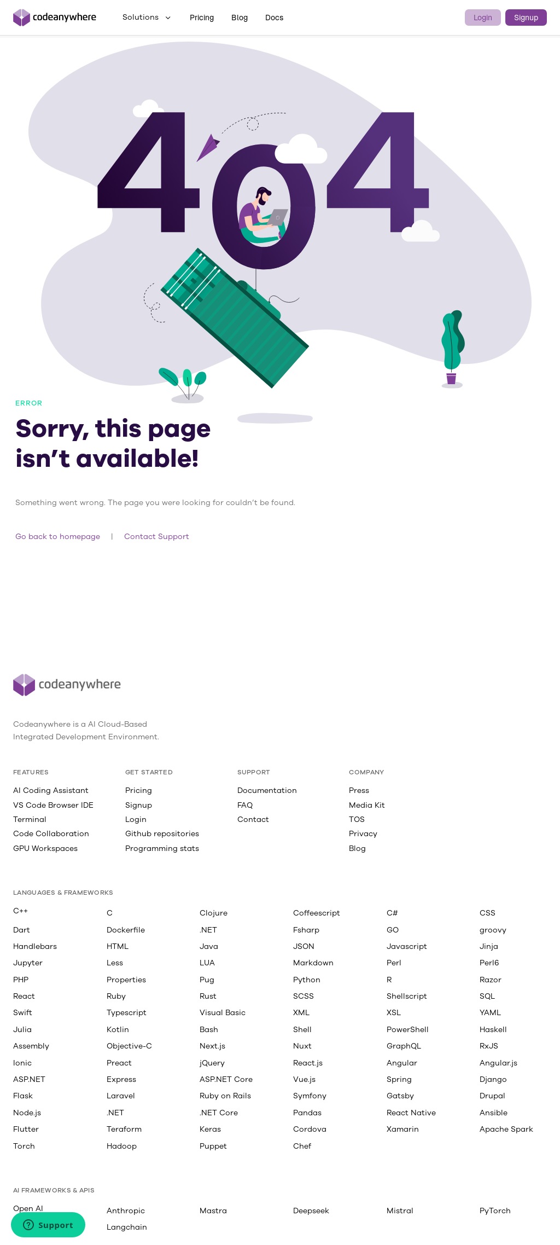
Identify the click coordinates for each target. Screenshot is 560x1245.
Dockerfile (126, 929)
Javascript (407, 946)
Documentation (267, 790)
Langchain (127, 1227)
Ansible (494, 1112)
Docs (274, 17)
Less (115, 962)
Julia (22, 1029)
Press (359, 790)
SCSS (303, 996)
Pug (207, 979)
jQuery (212, 1062)
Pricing (202, 17)
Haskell (493, 1029)
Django (493, 1079)
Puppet (213, 1146)
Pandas (307, 1112)
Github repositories (162, 833)
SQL (487, 996)
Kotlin (118, 1029)
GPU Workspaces (45, 848)
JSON (303, 946)
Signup (526, 17)
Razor (490, 979)
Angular (402, 1062)
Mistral (400, 1210)
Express (121, 1079)
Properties (126, 979)
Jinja (489, 946)
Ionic (22, 1062)
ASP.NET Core (226, 1079)
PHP (20, 979)
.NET (208, 929)
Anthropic (126, 1210)
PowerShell (408, 1029)
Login (483, 17)
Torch (24, 1146)
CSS (487, 912)
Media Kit (367, 805)
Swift (22, 1012)
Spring (399, 1079)
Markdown (313, 962)
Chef (302, 1146)
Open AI (28, 1208)
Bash (209, 1029)
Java (209, 946)
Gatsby (400, 1095)
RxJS (489, 1045)
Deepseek (311, 1210)
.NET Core (219, 1112)
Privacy (363, 833)
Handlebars (35, 946)
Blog (239, 17)
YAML (490, 1012)
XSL (394, 1012)
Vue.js (304, 1079)
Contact (253, 819)
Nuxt (302, 1045)
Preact (119, 1062)
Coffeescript (316, 912)
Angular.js (498, 1062)
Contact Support (156, 536)
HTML (118, 946)
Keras (210, 1129)
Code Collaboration (51, 833)
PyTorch (495, 1210)
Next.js (212, 1045)
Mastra (213, 1210)
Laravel (121, 1095)
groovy (493, 929)
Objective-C (129, 1045)
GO (393, 929)
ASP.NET (29, 1079)
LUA (207, 962)
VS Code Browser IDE (53, 805)
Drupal (492, 1095)
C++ (20, 910)
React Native (411, 1112)
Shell (302, 1029)
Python (306, 979)
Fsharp (306, 929)
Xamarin (403, 1129)
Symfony (309, 1095)
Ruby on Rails (225, 1095)
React (24, 996)
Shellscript (407, 996)
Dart (21, 929)
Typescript (127, 1012)
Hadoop (122, 1146)
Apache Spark (506, 1129)
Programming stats (162, 848)
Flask (23, 1095)
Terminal (29, 819)
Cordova (309, 1129)
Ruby (116, 996)
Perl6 (489, 962)
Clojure (214, 912)
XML (301, 1012)
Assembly (31, 1045)
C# (392, 912)
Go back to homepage (57, 536)
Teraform (124, 1129)
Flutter (26, 1129)
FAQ (245, 805)
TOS (357, 819)
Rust (208, 996)
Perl (394, 962)
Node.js (27, 1112)
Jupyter (28, 962)
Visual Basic (223, 1012)
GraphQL (404, 1045)
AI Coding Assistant (51, 790)
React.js (308, 1062)
